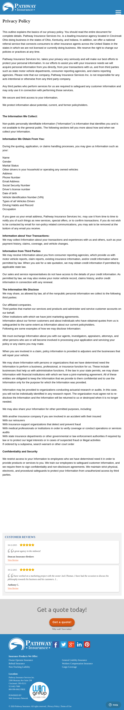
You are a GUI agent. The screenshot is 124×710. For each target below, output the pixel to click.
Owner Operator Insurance (21, 660)
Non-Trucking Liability (19, 667)
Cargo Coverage (69, 667)
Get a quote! (61, 622)
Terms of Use (66, 706)
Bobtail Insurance (17, 663)
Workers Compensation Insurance (77, 663)
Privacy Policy (53, 706)
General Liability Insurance (74, 660)
